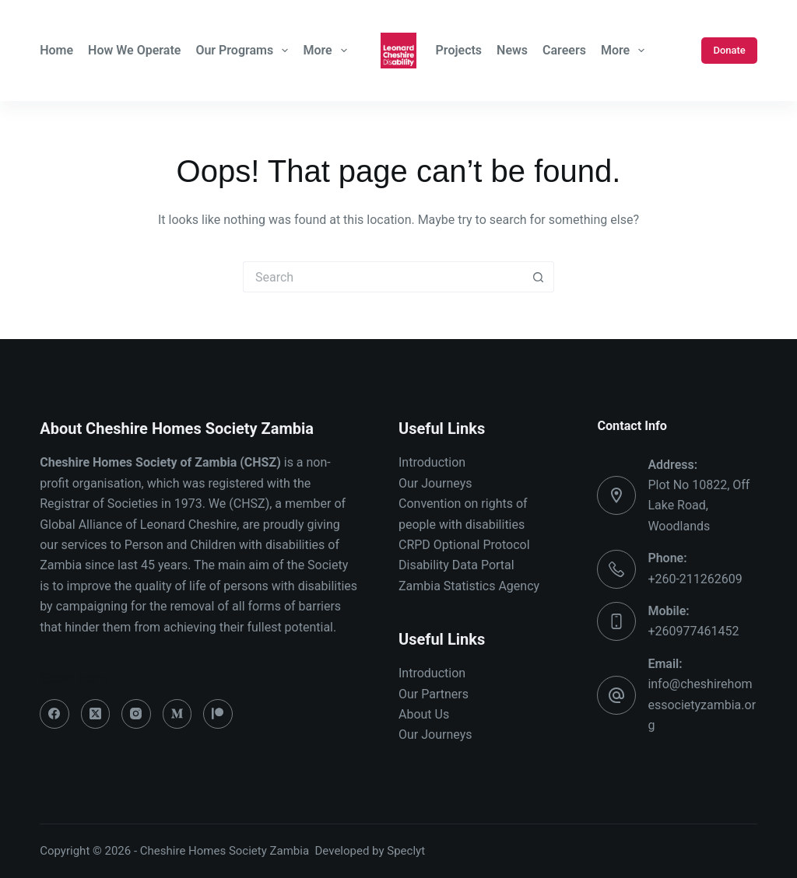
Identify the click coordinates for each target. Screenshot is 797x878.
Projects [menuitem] (459, 50)
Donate (729, 50)
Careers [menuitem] (564, 50)
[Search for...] (383, 276)
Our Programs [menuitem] (243, 50)
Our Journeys (435, 483)
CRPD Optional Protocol (464, 544)
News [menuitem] (512, 50)
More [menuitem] (326, 50)
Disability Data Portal (456, 565)
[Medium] (177, 714)
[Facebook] (54, 714)
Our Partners (433, 694)
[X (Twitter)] (96, 714)
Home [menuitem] (56, 50)
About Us (423, 714)
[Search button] (538, 276)
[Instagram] (136, 714)
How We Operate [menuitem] (134, 50)
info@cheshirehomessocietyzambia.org (702, 705)
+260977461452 (693, 631)
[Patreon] (218, 714)
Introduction (431, 462)
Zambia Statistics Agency (468, 586)
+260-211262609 (695, 579)
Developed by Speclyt (370, 851)
